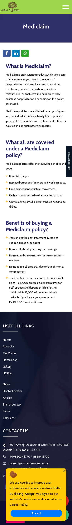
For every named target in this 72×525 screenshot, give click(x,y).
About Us (9, 346)
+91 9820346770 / (20, 456)
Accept (36, 513)
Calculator (9, 418)
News (6, 384)
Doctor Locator (12, 391)
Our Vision (9, 353)
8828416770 (41, 456)
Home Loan (10, 360)
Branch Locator (12, 404)
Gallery (7, 366)
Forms (6, 411)
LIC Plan (7, 373)
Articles (7, 398)
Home (7, 339)
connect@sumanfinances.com (28, 463)
